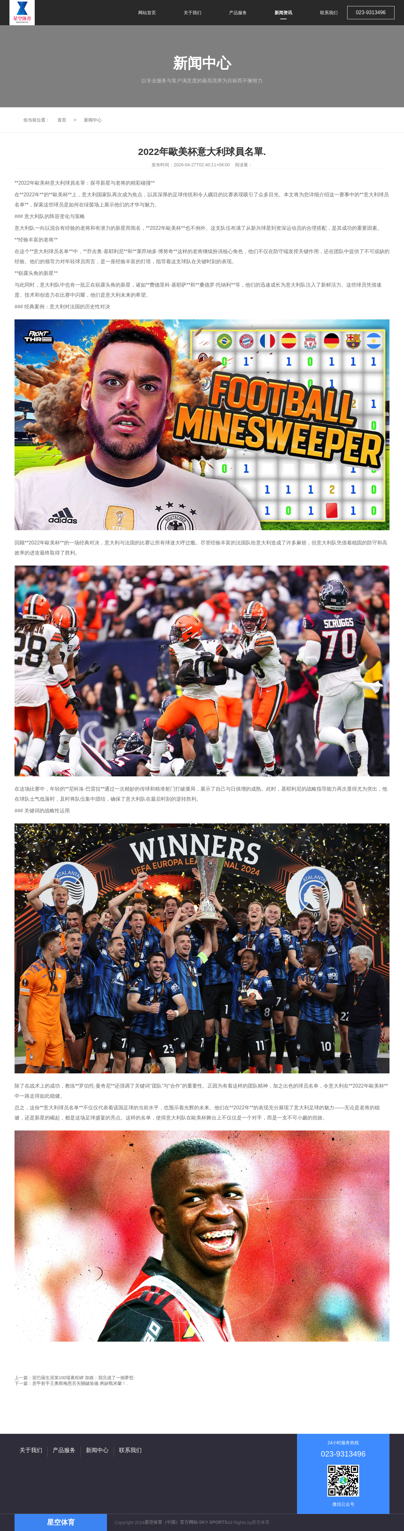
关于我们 (31, 1450)
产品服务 (64, 1450)
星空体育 (261, 1522)
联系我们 (130, 1450)
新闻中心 (93, 119)
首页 (61, 119)
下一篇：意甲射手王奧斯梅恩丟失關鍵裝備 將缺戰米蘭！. (71, 1383)
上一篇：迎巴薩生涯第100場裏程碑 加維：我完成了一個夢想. (75, 1377)
